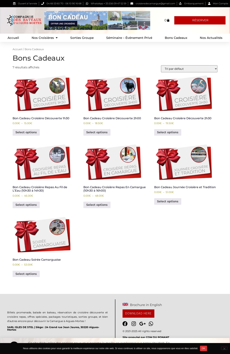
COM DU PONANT (157, 337)
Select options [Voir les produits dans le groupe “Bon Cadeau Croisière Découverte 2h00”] (97, 132)
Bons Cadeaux (176, 38)
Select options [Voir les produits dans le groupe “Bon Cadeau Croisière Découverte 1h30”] (26, 132)
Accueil (13, 38)
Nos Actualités (211, 38)
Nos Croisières (45, 37)
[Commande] (189, 68)
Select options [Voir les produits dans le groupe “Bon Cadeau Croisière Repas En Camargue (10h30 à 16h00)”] (97, 204)
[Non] (224, 348)
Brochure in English (146, 305)
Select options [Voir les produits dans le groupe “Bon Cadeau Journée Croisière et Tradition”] (167, 201)
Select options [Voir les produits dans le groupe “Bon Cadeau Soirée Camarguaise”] (26, 274)
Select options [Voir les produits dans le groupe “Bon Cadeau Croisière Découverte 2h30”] (167, 132)
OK (203, 348)
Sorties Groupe (82, 38)
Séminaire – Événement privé (129, 38)
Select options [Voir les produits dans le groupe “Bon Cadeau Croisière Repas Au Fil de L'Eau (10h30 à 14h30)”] (26, 204)
